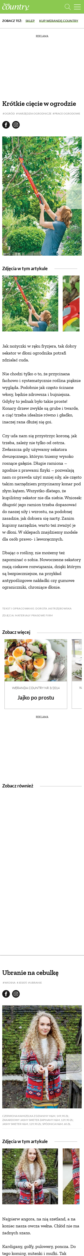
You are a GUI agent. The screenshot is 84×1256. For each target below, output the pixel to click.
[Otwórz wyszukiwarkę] (68, 7)
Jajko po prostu (35, 697)
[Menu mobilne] (77, 7)
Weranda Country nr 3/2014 (36, 688)
